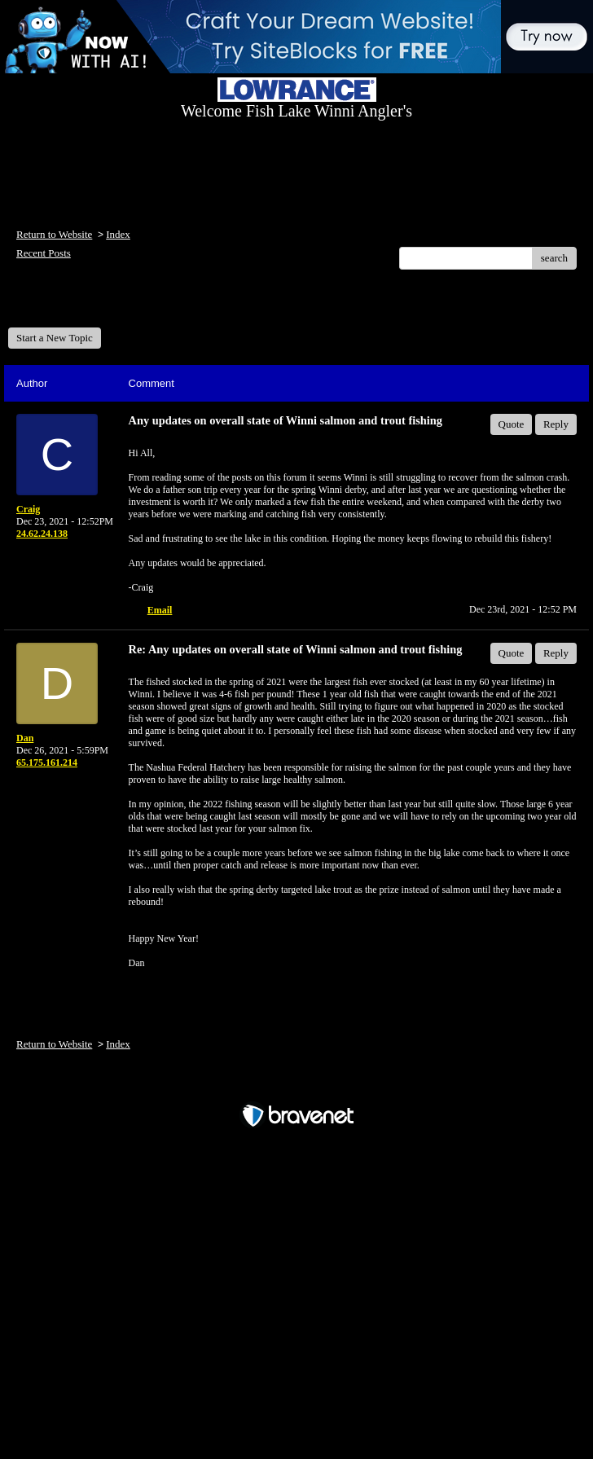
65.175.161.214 (46, 762)
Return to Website (54, 234)
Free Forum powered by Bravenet (296, 1087)
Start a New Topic (54, 338)
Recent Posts (43, 253)
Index (118, 234)
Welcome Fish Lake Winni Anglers (96, 304)
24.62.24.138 (42, 533)
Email (160, 610)
